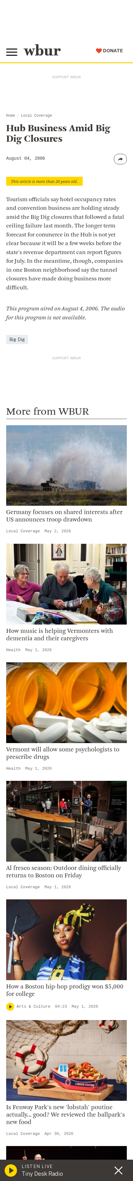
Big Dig (17, 339)
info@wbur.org (30, 864)
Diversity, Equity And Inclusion (46, 958)
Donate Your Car (29, 1106)
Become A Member (33, 1096)
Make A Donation (30, 1066)
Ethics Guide (25, 1018)
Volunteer (21, 1076)
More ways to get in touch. (47, 899)
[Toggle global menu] (11, 52)
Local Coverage (36, 116)
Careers (19, 998)
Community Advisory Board (43, 978)
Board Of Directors (32, 968)
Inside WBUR (25, 948)
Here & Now (32, 573)
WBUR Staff (24, 1008)
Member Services (31, 1086)
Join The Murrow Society (39, 1116)
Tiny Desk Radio (42, 1173)
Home (10, 116)
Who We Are (24, 938)
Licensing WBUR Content (40, 1028)
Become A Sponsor (33, 1126)
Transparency (26, 988)
